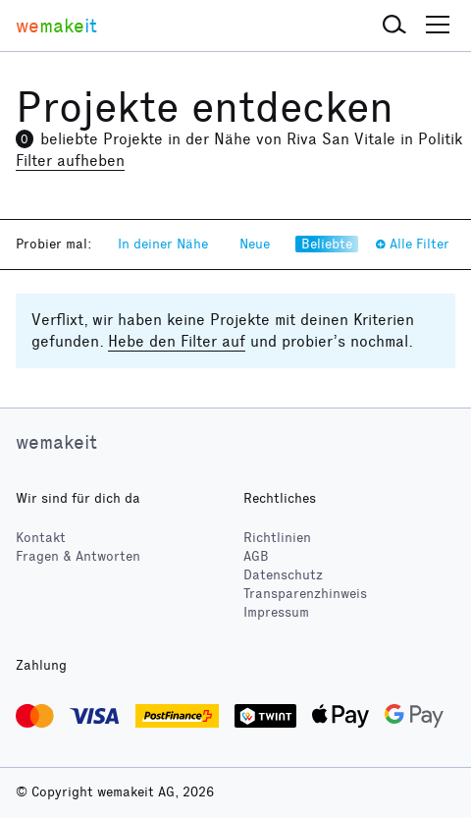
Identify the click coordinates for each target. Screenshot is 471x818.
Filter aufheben (70, 160)
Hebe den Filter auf (176, 341)
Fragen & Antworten (78, 556)
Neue (254, 244)
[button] (394, 25)
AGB (256, 556)
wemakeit (56, 442)
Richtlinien (277, 537)
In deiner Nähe (163, 244)
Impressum (276, 612)
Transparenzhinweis (305, 593)
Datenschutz (283, 575)
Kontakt (41, 537)
